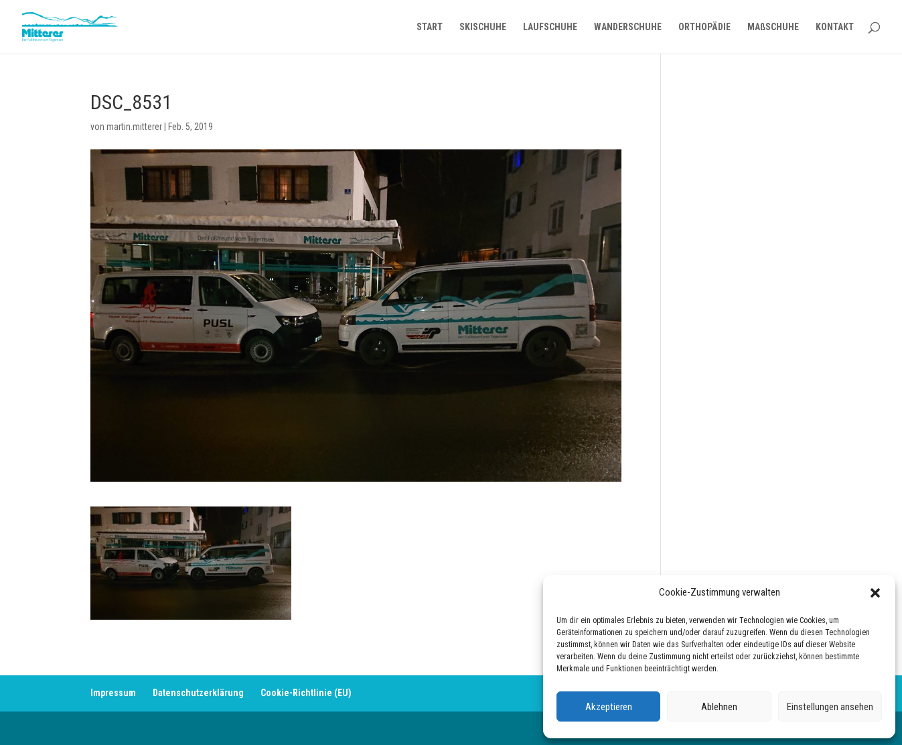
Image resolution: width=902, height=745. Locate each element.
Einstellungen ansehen (830, 707)
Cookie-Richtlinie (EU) (306, 692)
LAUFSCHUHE (550, 27)
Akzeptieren (608, 707)
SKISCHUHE (482, 27)
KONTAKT (835, 27)
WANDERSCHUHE (628, 27)
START (430, 27)
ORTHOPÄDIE (704, 27)
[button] (875, 593)
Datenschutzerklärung (198, 692)
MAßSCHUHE (773, 27)
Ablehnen (719, 707)
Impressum (113, 692)
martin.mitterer (134, 126)
